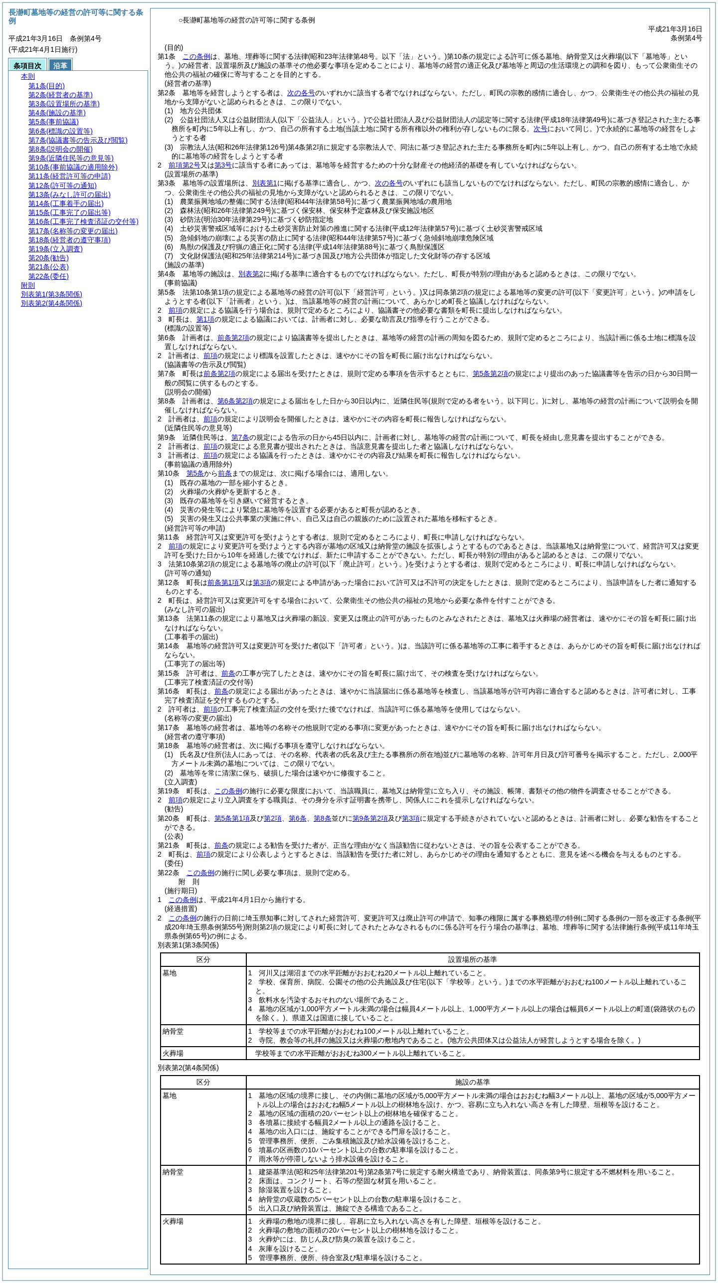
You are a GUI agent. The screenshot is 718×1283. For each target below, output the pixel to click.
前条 (225, 473)
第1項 (205, 319)
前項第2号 (184, 165)
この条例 (196, 56)
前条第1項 (223, 582)
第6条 (298, 818)
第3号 (223, 165)
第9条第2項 (370, 818)
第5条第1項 (232, 818)
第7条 (240, 437)
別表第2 (250, 274)
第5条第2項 (491, 373)
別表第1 (264, 183)
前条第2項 (233, 338)
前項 (175, 310)
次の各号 (301, 93)
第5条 (195, 473)
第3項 (262, 582)
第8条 (323, 818)
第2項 (273, 818)
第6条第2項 (235, 401)
